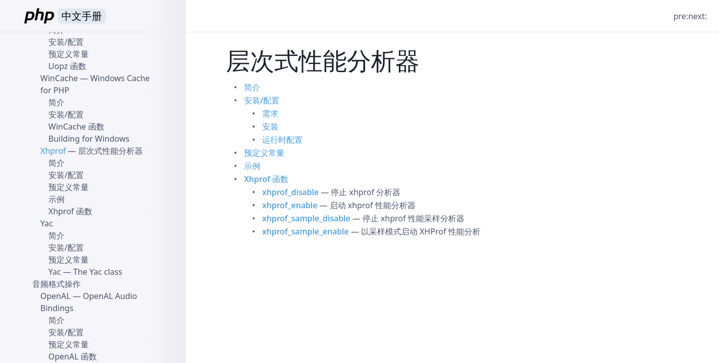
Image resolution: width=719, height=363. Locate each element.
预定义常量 (264, 152)
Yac (46, 223)
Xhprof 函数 (266, 179)
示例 (252, 165)
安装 (270, 126)
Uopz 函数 (67, 66)
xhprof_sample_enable (305, 231)
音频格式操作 (56, 283)
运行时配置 (282, 139)
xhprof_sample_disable (306, 218)
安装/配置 (261, 100)
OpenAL (55, 295)
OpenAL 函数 (72, 356)
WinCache (59, 78)
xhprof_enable (289, 205)
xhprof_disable (290, 192)
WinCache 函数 (76, 126)
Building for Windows (89, 138)
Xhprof (53, 150)
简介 (252, 87)
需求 (270, 113)
